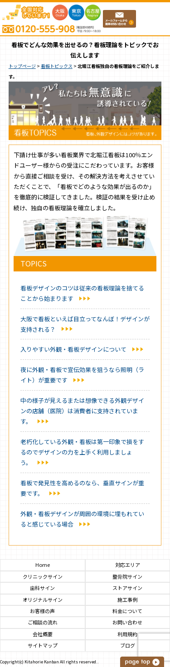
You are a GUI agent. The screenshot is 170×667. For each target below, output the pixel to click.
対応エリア (127, 564)
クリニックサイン (43, 576)
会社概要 (43, 634)
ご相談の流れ (43, 622)
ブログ (127, 645)
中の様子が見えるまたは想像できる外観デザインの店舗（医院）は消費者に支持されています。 (82, 411)
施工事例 (127, 599)
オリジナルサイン (43, 599)
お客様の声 (42, 611)
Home (42, 564)
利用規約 (127, 634)
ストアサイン (127, 587)
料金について (127, 611)
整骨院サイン (127, 576)
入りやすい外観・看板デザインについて (73, 349)
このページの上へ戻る (142, 662)
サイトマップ (43, 645)
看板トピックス (57, 66)
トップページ (22, 66)
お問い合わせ (127, 622)
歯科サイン (42, 587)
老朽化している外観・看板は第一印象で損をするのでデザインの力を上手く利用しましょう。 (82, 452)
